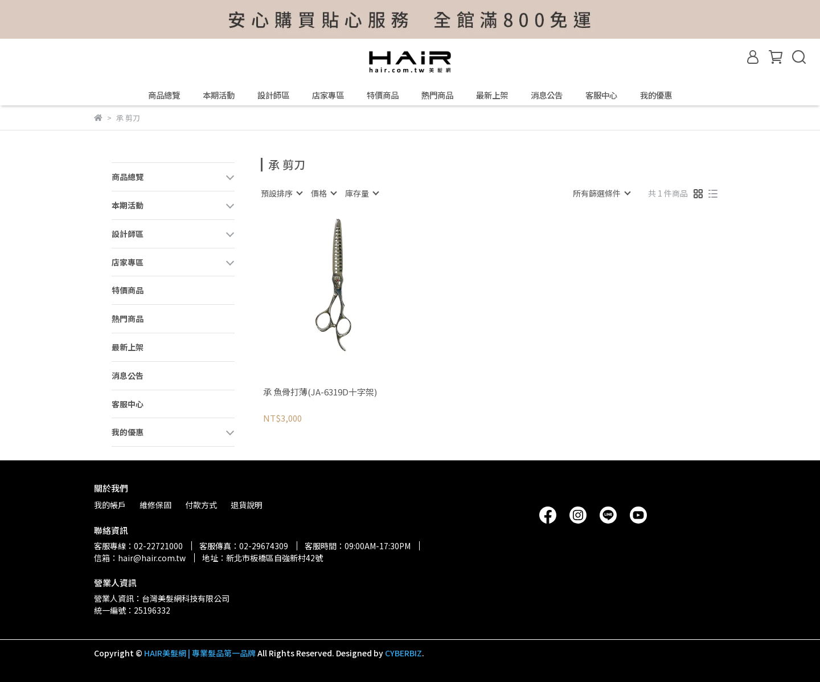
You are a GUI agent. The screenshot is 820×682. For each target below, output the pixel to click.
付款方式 (201, 505)
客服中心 (601, 95)
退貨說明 (247, 505)
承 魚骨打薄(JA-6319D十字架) (320, 392)
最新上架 (492, 95)
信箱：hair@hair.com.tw (140, 557)
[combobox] (281, 193)
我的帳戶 (110, 505)
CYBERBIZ (403, 653)
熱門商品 (437, 95)
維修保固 (155, 505)
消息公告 (547, 95)
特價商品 (383, 95)
